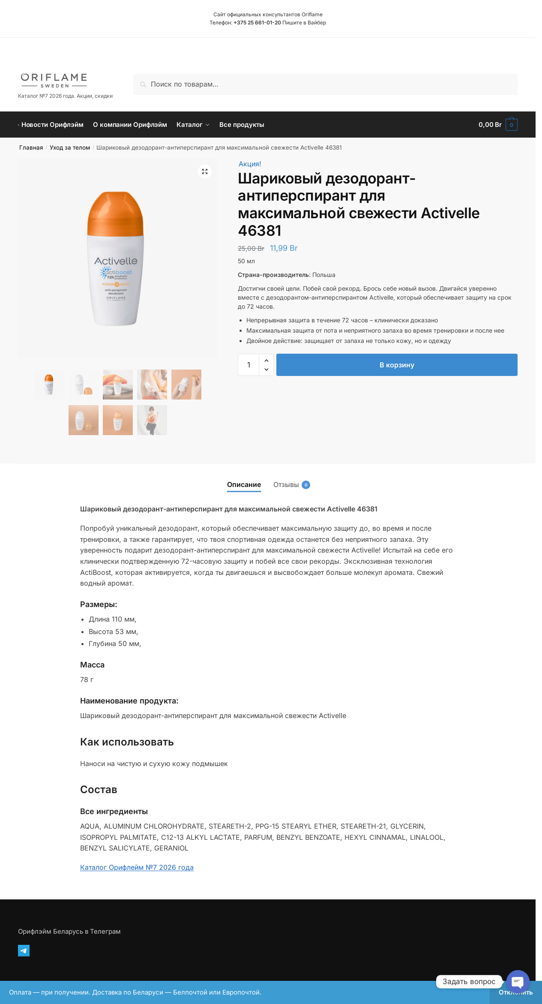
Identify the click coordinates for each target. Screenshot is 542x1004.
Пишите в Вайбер (304, 22)
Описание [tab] (244, 484)
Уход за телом (70, 147)
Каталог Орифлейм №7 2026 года (137, 867)
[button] (205, 171)
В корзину (397, 365)
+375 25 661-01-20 (257, 22)
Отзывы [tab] (286, 484)
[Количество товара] (248, 365)
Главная (31, 147)
